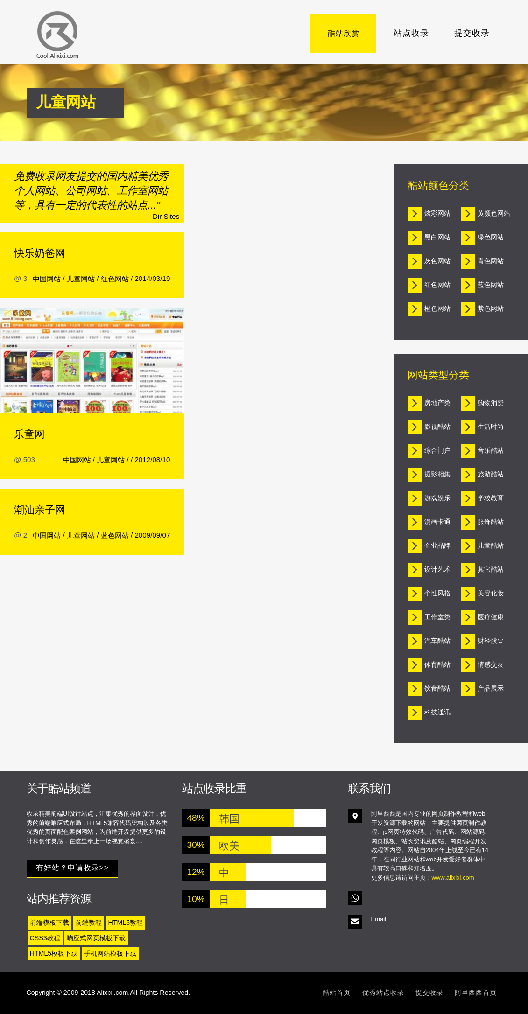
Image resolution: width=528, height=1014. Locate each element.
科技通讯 (437, 712)
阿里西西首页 (476, 992)
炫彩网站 (437, 213)
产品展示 (491, 688)
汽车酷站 (437, 640)
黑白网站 (437, 237)
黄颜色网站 (494, 213)
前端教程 (89, 922)
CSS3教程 (45, 938)
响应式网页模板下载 (96, 938)
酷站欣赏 (350, 33)
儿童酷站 (491, 545)
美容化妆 (491, 593)
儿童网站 (81, 279)
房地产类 (437, 402)
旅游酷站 (491, 474)
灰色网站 (437, 261)
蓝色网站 (115, 535)
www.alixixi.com (453, 877)
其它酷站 (491, 569)
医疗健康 (491, 617)
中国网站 (47, 279)
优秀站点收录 (383, 992)
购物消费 (491, 402)
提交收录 (472, 33)
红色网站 (115, 279)
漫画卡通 (437, 521)
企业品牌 (437, 545)
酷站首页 (337, 992)
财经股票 (491, 640)
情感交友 (491, 664)
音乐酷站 (491, 450)
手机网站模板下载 (110, 953)
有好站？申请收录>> (72, 868)
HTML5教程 (125, 922)
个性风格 (437, 593)
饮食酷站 (437, 688)
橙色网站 (437, 308)
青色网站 (491, 261)
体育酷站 (437, 664)
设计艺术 (437, 569)
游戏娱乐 (437, 498)
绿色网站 (491, 237)
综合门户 (437, 450)
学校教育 (491, 498)
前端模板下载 (49, 922)
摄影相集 (437, 474)
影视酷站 (437, 426)
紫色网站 (491, 308)
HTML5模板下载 (54, 953)
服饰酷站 (491, 521)
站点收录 (411, 33)
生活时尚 (491, 426)
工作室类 (437, 617)
